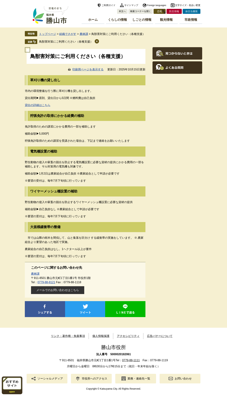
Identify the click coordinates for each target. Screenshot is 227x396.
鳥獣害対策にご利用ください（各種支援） (66, 41)
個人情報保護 (100, 335)
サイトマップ (131, 5)
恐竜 (159, 11)
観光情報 (166, 19)
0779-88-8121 (46, 282)
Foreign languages (156, 5)
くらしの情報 (117, 19)
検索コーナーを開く (140, 11)
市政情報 (190, 19)
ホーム (93, 19)
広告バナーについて (160, 335)
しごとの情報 (141, 19)
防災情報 (174, 11)
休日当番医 (191, 11)
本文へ (122, 11)
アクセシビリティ (128, 335)
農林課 (84, 33)
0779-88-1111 (131, 360)
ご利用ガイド (108, 5)
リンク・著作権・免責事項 (68, 335)
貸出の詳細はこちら (37, 105)
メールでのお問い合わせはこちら (57, 290)
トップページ (47, 33)
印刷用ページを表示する (88, 69)
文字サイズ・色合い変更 (187, 5)
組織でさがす (67, 33)
